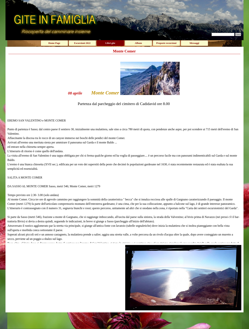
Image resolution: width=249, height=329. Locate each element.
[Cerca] (223, 34)
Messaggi (194, 43)
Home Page (54, 43)
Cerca (238, 34)
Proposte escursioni (166, 43)
